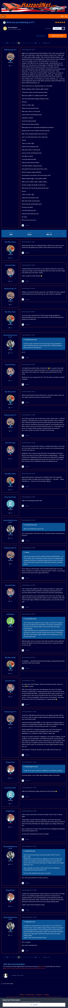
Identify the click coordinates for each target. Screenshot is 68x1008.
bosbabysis (13, 27)
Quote (27, 225)
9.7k (10, 258)
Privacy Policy (30, 994)
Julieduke (10, 614)
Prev (7, 43)
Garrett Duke (10, 265)
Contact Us (39, 994)
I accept (34, 1004)
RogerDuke (10, 762)
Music (19, 29)
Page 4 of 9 (46, 43)
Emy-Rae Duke (10, 497)
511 (10, 65)
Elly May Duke (10, 242)
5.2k (10, 281)
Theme (21, 994)
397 (10, 513)
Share (48, 28)
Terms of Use (26, 1002)
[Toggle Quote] (24, 339)
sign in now (42, 966)
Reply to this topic (57, 36)
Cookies (46, 994)
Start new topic (41, 36)
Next (35, 43)
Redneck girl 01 (10, 50)
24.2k (10, 630)
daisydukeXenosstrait (10, 336)
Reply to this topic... (17, 975)
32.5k (10, 353)
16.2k (10, 778)
